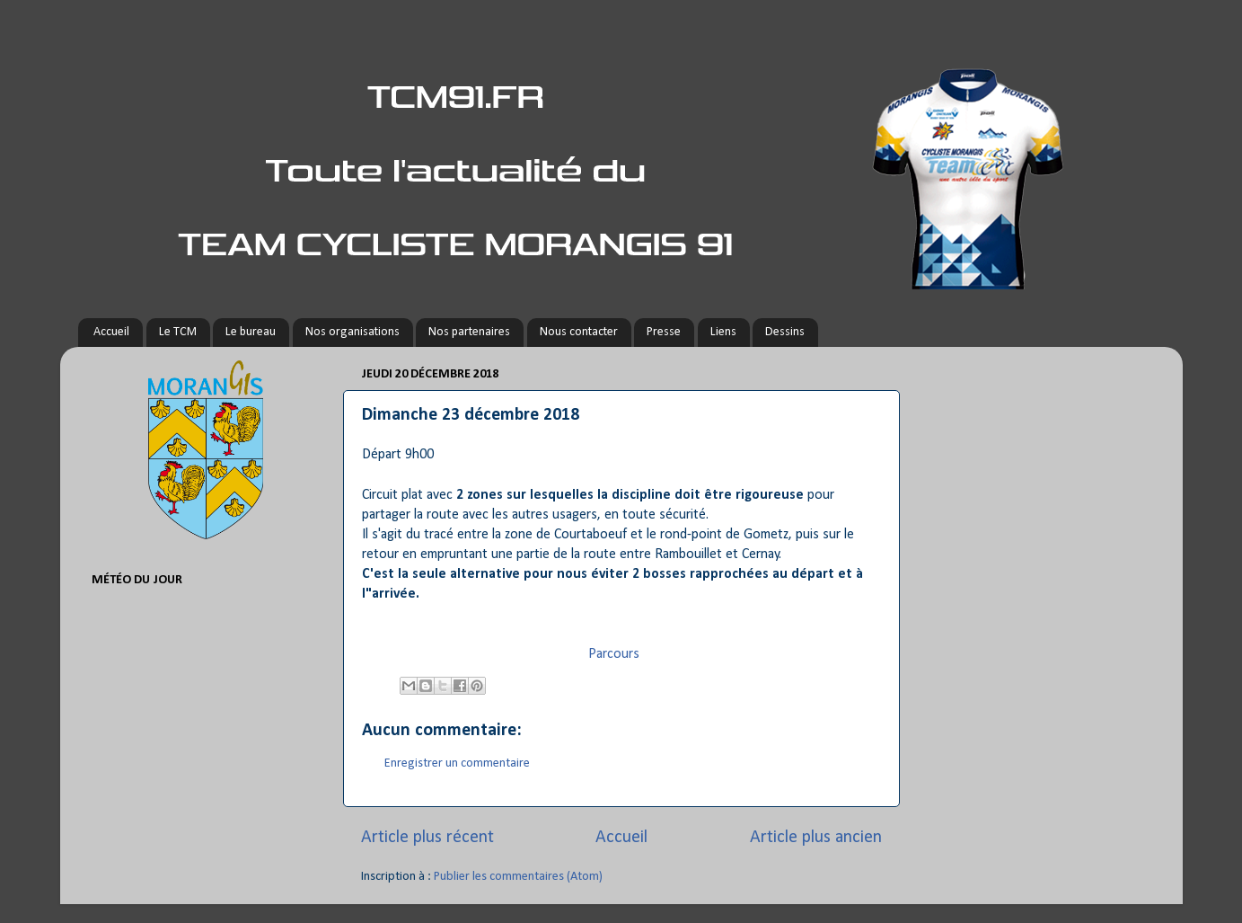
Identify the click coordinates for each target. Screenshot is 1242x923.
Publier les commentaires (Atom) (518, 876)
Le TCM (178, 332)
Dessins (785, 332)
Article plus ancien (816, 838)
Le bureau (250, 332)
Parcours (613, 654)
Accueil (111, 332)
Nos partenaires (469, 332)
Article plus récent (427, 838)
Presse (664, 332)
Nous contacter (579, 332)
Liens (723, 332)
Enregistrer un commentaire (457, 763)
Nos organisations (352, 332)
